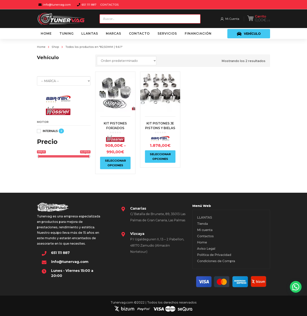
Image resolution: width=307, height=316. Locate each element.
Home (41, 47)
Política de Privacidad (214, 255)
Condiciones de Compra (216, 261)
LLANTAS (204, 217)
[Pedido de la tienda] (126, 60)
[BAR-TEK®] (58, 99)
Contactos (205, 236)
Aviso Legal (206, 248)
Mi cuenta (205, 230)
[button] (296, 287)
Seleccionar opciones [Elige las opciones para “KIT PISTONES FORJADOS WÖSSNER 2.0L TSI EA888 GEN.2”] (115, 163)
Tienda (202, 224)
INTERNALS (50, 131)
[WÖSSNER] (58, 110)
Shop (55, 47)
